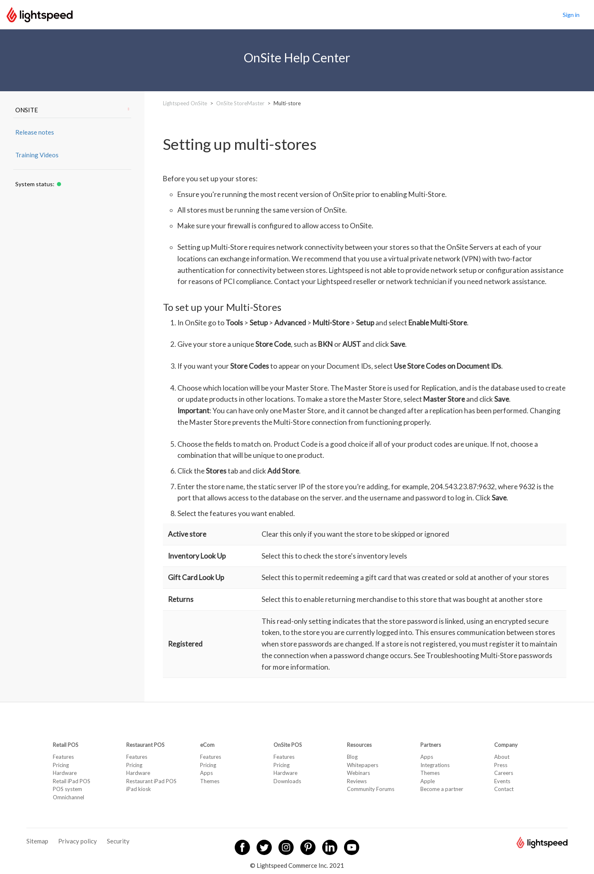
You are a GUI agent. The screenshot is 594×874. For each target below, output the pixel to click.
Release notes (34, 132)
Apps (206, 773)
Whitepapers (362, 765)
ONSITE (72, 110)
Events (502, 781)
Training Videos (37, 155)
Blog (352, 756)
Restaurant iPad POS (151, 781)
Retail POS (65, 744)
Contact (504, 789)
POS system (67, 789)
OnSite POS (287, 744)
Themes (209, 781)
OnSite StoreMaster (240, 103)
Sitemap (37, 841)
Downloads (287, 781)
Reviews (357, 781)
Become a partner (441, 789)
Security (118, 841)
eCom (207, 744)
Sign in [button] (571, 14)
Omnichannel (68, 797)
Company (506, 744)
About (501, 756)
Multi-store (287, 103)
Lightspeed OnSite (185, 103)
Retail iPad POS (71, 781)
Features (63, 756)
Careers (503, 773)
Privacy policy (77, 841)
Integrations (435, 765)
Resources (359, 744)
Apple (427, 781)
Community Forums (370, 789)
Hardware (65, 773)
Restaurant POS (145, 744)
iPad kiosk (138, 789)
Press (500, 765)
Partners (430, 744)
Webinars (358, 773)
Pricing (61, 765)
